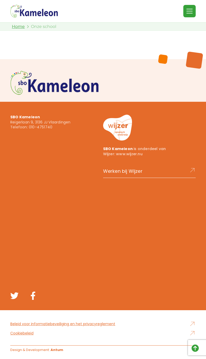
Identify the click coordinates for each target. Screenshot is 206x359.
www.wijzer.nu (129, 154)
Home (18, 26)
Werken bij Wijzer (149, 171)
